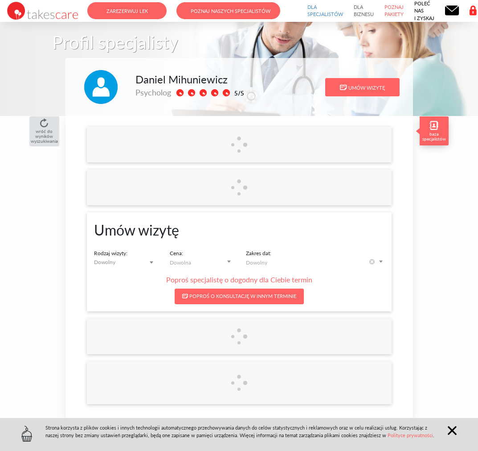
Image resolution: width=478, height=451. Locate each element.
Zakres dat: (258, 253)
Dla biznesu (364, 10)
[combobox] (125, 262)
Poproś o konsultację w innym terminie (239, 296)
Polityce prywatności (410, 435)
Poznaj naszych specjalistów (230, 11)
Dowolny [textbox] (104, 262)
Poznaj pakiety (394, 10)
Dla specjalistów (325, 10)
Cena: (176, 253)
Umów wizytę (362, 87)
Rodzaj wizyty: (110, 253)
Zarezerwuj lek (127, 11)
